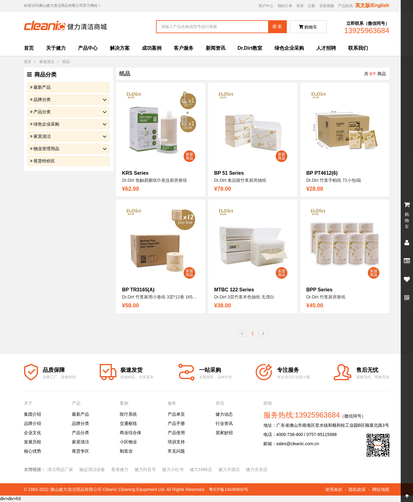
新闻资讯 (215, 48)
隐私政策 (357, 489)
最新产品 (42, 87)
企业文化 (32, 432)
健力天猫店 (229, 469)
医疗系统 (128, 414)
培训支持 (176, 441)
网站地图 (380, 489)
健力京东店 (256, 469)
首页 (29, 48)
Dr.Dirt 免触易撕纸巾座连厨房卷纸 (154, 180)
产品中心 (88, 48)
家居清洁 (46, 62)
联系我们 (358, 48)
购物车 (308, 27)
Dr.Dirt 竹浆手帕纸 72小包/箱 (333, 180)
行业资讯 (224, 423)
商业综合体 (130, 432)
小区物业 (128, 441)
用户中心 (266, 6)
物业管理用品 (46, 148)
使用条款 (333, 489)
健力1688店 (201, 469)
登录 (300, 6)
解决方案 (120, 48)
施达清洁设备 (92, 469)
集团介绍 (32, 414)
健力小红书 (173, 469)
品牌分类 (42, 99)
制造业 (126, 451)
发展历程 (32, 441)
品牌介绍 (32, 423)
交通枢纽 (128, 423)
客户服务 (183, 48)
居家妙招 (224, 432)
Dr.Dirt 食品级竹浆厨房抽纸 (240, 180)
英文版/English (372, 5)
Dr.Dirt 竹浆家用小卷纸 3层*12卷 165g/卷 (161, 296)
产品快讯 (345, 6)
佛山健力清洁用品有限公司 (76, 489)
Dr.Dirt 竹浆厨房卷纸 (326, 296)
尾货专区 (80, 451)
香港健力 (119, 469)
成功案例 (152, 48)
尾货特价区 (44, 160)
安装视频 (326, 6)
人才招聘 (326, 48)
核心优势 (32, 451)
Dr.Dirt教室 (250, 48)
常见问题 (176, 451)
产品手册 (176, 423)
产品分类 (42, 111)
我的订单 (285, 6)
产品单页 (176, 414)
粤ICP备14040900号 (228, 489)
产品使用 (176, 432)
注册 (311, 6)
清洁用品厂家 (60, 469)
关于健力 (56, 48)
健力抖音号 (145, 469)
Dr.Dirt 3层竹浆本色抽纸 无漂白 (244, 296)
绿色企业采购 (289, 48)
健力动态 (224, 414)
